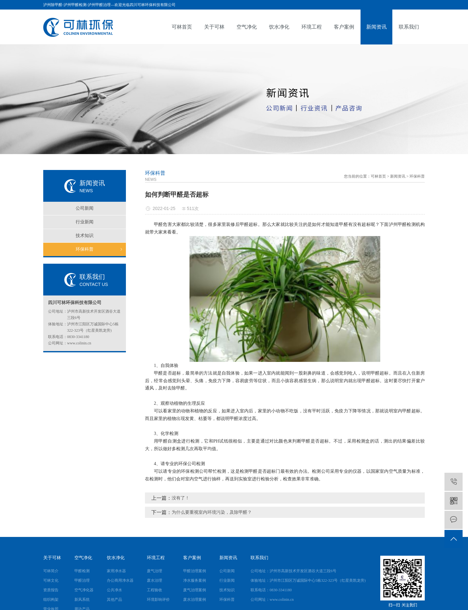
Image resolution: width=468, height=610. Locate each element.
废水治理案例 (194, 599)
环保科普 (84, 249)
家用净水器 (116, 571)
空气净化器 (83, 590)
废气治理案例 (194, 590)
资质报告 (51, 590)
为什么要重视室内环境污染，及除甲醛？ (212, 512)
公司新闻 (84, 208)
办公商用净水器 (120, 580)
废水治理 (154, 580)
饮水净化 (279, 27)
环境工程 (311, 27)
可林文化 (51, 580)
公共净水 (114, 590)
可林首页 (182, 27)
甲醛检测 (82, 571)
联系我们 (409, 27)
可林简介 (51, 571)
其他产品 (114, 599)
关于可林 (214, 27)
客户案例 (344, 27)
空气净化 (247, 27)
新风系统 (82, 599)
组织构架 (51, 599)
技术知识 (84, 235)
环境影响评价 (158, 599)
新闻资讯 (376, 27)
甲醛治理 (82, 580)
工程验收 (154, 590)
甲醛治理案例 (194, 571)
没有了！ (180, 498)
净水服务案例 (194, 580)
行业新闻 (84, 222)
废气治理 (154, 571)
